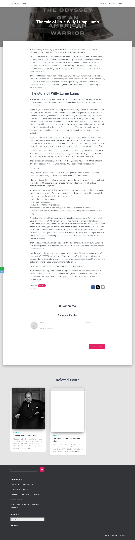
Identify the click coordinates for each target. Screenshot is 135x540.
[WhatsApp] (2, 268)
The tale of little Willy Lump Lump (23, 485)
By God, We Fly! (16, 499)
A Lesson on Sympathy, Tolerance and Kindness (25, 506)
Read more (26, 448)
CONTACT (120, 3)
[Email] (2, 271)
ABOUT (103, 3)
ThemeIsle (121, 535)
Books (36, 289)
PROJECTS (112, 3)
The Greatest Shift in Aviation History (25, 494)
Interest (41, 285)
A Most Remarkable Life (24, 435)
